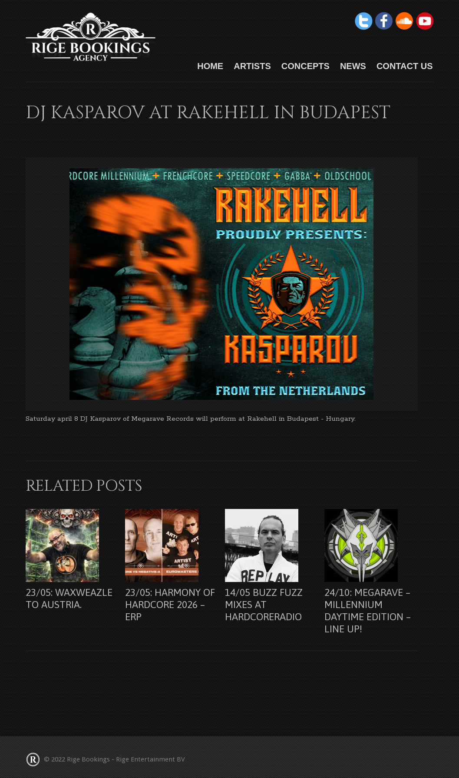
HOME (210, 66)
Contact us (404, 66)
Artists (252, 66)
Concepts (305, 66)
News (353, 66)
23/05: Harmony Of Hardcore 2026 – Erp (170, 604)
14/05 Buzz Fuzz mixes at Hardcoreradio (264, 604)
